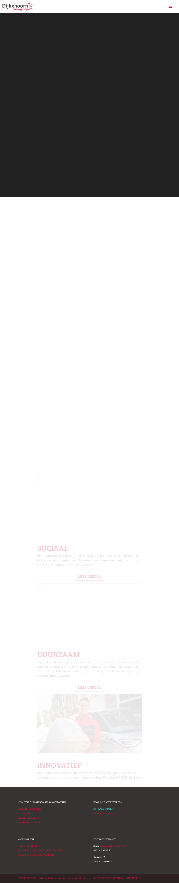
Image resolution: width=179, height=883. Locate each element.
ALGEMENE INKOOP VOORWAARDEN (36, 854)
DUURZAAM (58, 699)
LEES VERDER (89, 621)
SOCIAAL (52, 592)
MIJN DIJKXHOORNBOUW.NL (107, 813)
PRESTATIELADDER (29, 822)
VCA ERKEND (24, 813)
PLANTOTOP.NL (117, 878)
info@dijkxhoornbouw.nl (112, 845)
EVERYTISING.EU (133, 878)
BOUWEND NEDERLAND (29, 808)
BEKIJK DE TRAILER (38, 168)
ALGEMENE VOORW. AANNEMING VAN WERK (40, 850)
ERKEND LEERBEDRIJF (29, 817)
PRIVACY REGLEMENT (29, 845)
